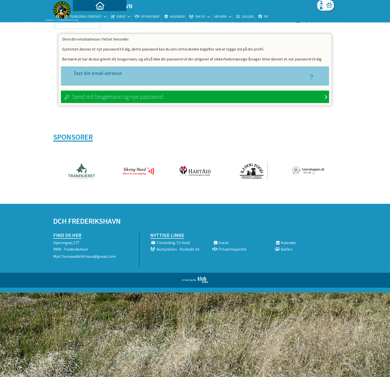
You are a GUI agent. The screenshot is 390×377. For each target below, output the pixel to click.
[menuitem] (84, 16)
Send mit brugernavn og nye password (117, 97)
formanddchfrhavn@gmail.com (89, 256)
